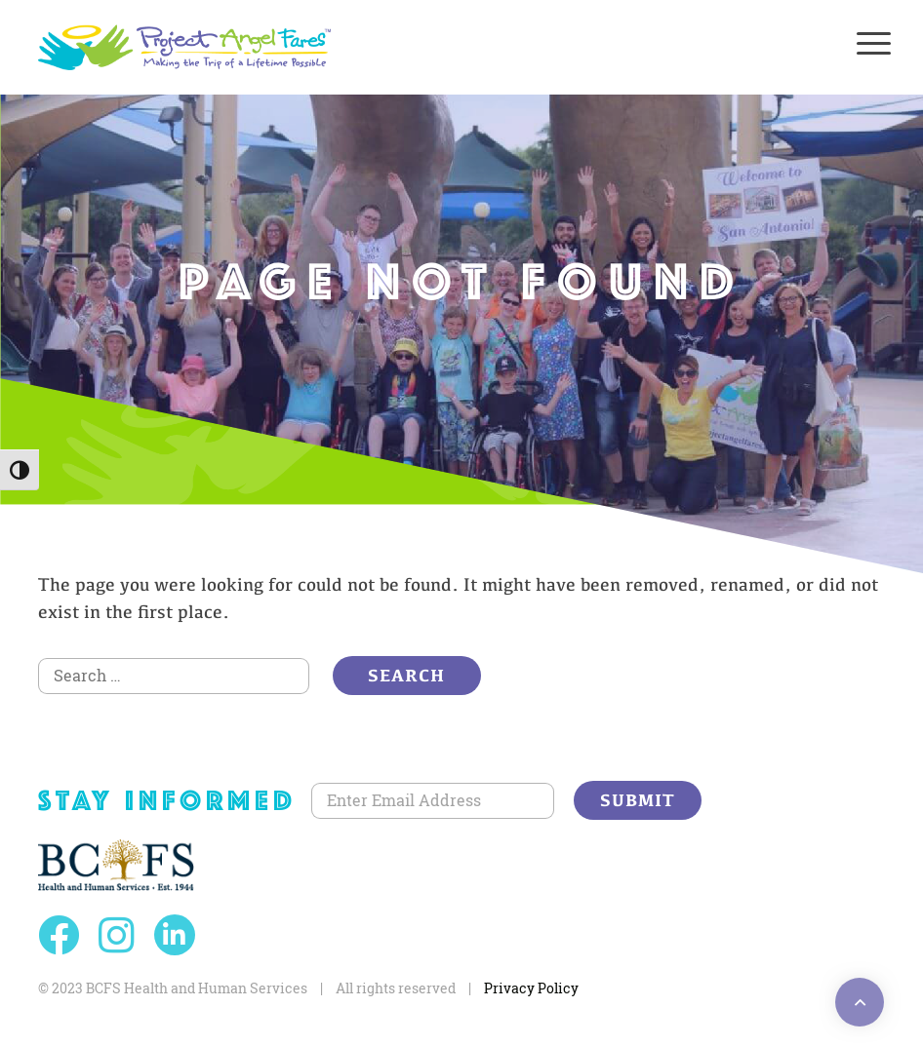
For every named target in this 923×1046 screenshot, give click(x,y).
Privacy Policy (531, 988)
